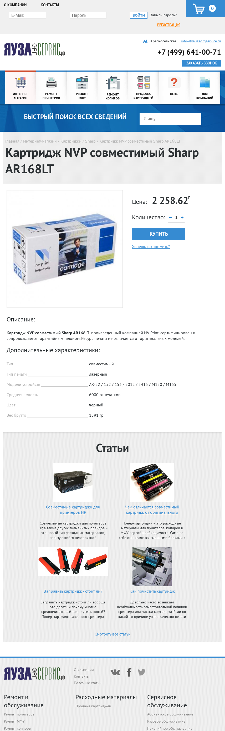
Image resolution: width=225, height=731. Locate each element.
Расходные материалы (106, 697)
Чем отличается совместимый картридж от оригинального (152, 499)
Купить (159, 223)
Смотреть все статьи (113, 624)
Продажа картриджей (93, 706)
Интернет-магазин (40, 131)
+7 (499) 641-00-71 (189, 42)
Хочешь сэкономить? (151, 236)
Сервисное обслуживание (167, 701)
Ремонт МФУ (14, 721)
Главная (12, 131)
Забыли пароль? (163, 15)
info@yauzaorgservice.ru (201, 31)
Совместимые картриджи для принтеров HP (73, 499)
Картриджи (70, 131)
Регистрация (39, 15)
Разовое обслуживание (166, 721)
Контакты (50, 5)
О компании (15, 5)
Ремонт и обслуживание (24, 701)
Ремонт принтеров (19, 714)
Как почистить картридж (152, 581)
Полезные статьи (87, 682)
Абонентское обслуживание (170, 714)
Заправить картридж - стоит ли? (73, 581)
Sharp (90, 131)
